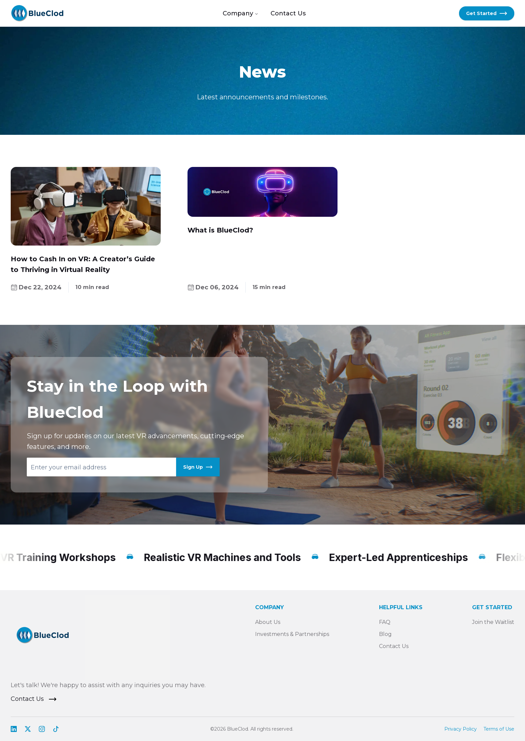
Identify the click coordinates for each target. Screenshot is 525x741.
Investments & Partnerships (292, 634)
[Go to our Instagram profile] (42, 729)
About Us (267, 622)
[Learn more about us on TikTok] (56, 729)
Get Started (486, 13)
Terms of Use (498, 729)
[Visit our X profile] (28, 729)
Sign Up (198, 467)
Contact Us (288, 13)
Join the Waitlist (493, 622)
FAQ (384, 622)
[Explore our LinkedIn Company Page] (14, 729)
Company (240, 13)
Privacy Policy (460, 729)
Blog (385, 634)
